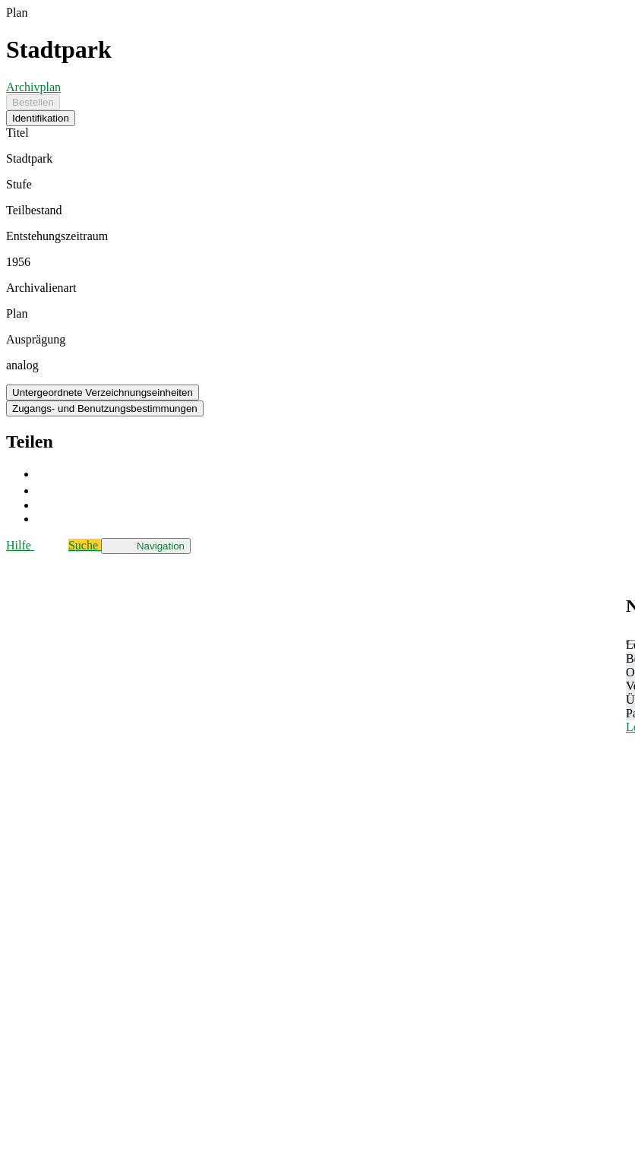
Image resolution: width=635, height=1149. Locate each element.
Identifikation (40, 118)
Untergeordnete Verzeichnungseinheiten (102, 392)
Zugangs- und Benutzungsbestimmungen (104, 408)
